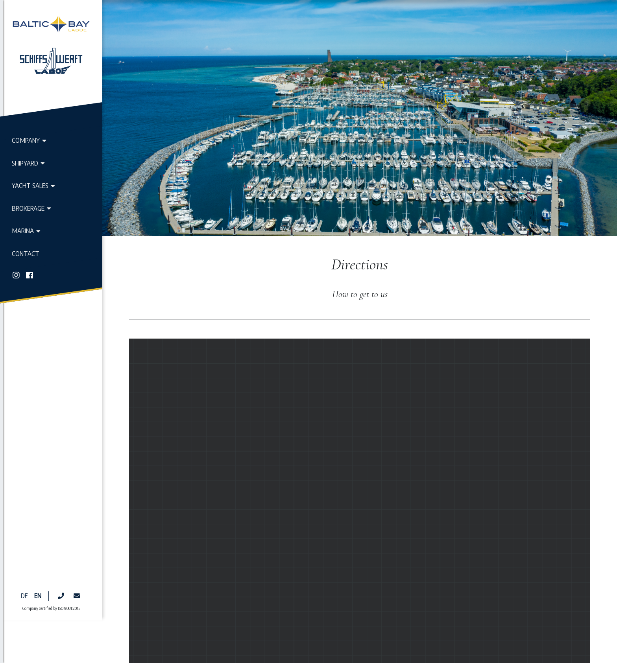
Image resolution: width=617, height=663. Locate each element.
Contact (25, 253)
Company (29, 140)
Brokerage (31, 208)
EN (37, 537)
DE (24, 537)
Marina (26, 230)
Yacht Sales (33, 185)
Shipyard (28, 162)
